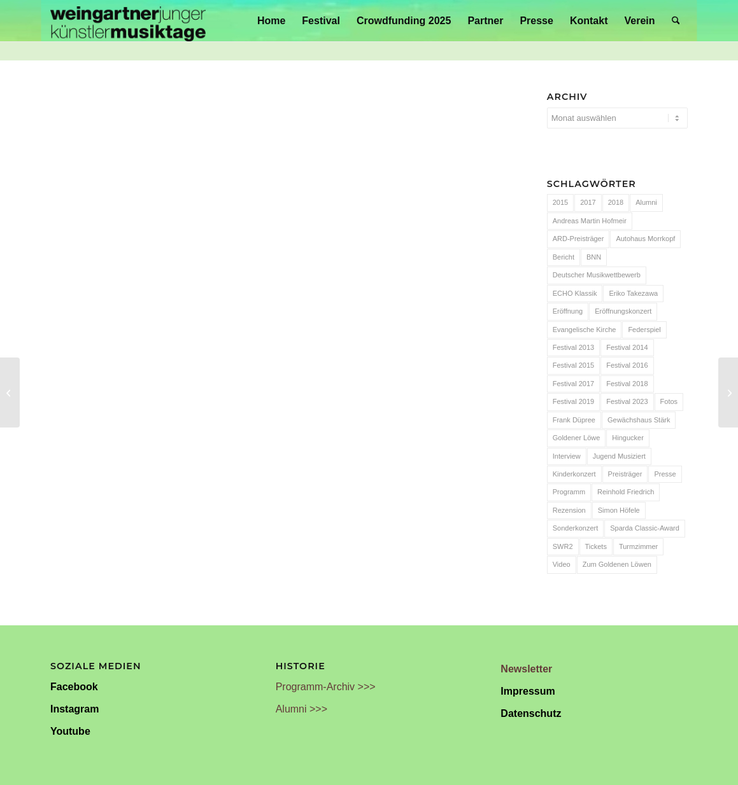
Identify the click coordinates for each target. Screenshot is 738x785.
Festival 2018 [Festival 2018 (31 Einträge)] (627, 383)
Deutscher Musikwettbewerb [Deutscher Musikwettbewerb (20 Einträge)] (597, 275)
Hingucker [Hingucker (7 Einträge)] (628, 437)
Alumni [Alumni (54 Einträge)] (646, 202)
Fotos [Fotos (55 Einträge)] (669, 401)
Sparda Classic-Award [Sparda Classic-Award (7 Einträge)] (644, 528)
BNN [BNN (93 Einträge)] (593, 257)
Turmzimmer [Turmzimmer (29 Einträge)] (638, 546)
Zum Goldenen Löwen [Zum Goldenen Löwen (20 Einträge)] (617, 564)
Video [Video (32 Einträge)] (562, 564)
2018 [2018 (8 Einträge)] (615, 202)
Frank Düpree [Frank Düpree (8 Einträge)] (574, 420)
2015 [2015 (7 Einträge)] (560, 202)
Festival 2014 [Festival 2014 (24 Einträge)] (627, 347)
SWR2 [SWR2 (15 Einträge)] (563, 546)
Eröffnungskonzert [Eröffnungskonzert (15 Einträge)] (623, 311)
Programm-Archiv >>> (326, 686)
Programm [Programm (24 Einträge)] (569, 492)
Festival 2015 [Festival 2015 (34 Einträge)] (573, 365)
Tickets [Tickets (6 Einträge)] (596, 546)
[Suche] (675, 20)
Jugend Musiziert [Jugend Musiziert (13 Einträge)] (619, 456)
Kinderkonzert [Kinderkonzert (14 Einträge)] (574, 474)
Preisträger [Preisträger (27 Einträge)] (625, 474)
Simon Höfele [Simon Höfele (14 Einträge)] (619, 510)
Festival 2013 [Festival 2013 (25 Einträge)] (573, 347)
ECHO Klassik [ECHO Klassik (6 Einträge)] (575, 293)
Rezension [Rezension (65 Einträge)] (569, 510)
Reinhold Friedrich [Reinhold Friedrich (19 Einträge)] (625, 492)
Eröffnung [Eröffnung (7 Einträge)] (568, 311)
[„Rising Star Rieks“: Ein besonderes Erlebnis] (728, 392)
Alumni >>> (301, 709)
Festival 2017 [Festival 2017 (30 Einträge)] (573, 383)
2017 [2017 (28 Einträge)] (587, 202)
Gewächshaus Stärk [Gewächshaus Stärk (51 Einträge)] (638, 420)
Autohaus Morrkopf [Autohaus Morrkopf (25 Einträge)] (645, 238)
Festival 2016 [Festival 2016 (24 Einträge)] (627, 365)
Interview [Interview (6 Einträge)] (567, 456)
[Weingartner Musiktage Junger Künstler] (128, 20)
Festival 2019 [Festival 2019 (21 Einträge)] (573, 401)
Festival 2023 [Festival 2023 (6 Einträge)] (627, 401)
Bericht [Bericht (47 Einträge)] (563, 257)
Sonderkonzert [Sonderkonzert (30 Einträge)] (576, 528)
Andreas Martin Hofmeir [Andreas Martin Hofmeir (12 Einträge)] (590, 221)
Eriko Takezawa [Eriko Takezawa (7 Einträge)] (633, 293)
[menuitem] (271, 20)
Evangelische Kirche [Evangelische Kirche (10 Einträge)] (584, 329)
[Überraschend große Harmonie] (10, 392)
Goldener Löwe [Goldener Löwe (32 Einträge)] (576, 437)
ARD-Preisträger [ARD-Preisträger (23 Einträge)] (578, 238)
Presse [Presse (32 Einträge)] (665, 474)
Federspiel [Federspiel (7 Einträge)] (644, 329)
